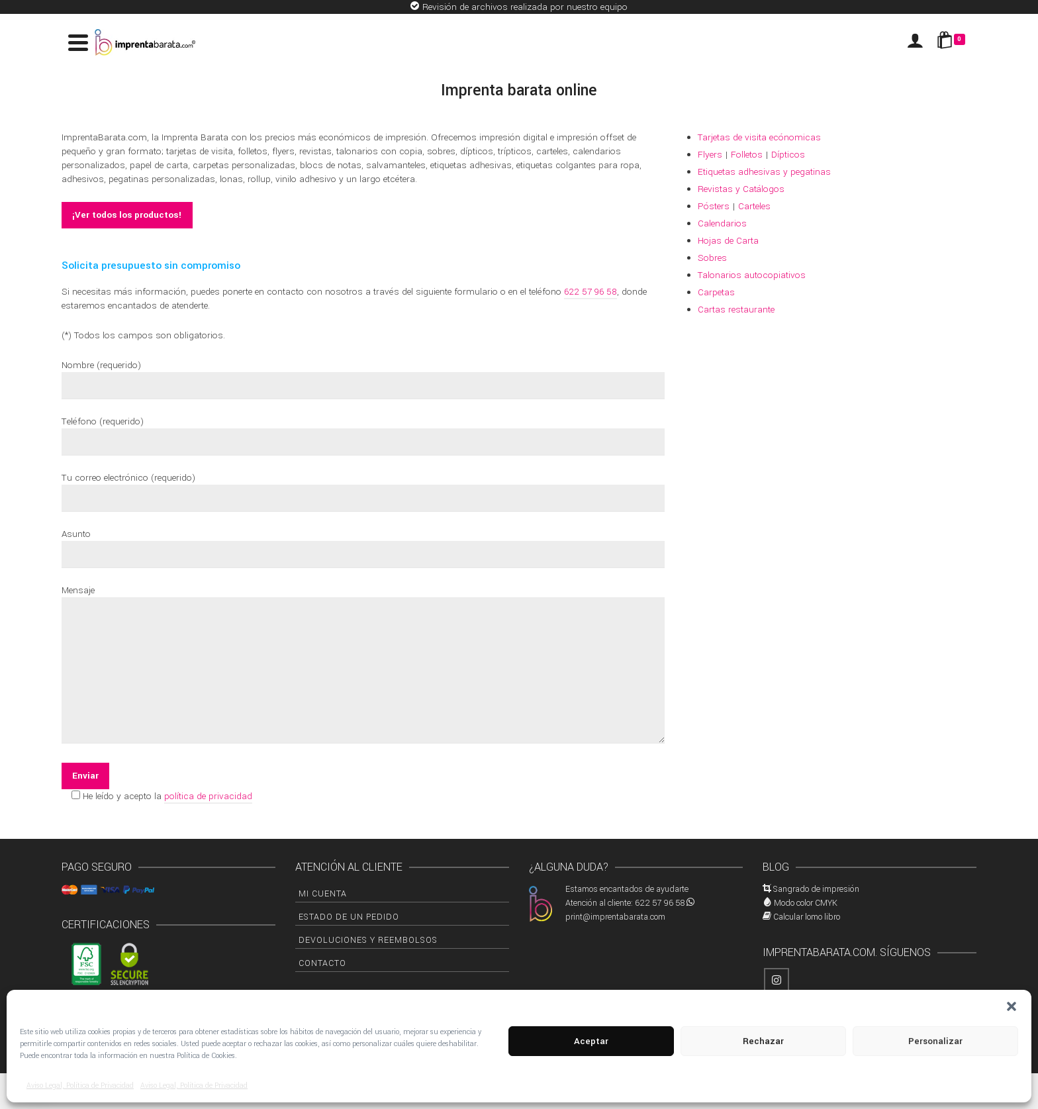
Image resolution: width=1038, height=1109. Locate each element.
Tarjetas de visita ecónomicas (759, 137)
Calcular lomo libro (806, 917)
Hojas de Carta (728, 240)
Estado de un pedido (349, 917)
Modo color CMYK (805, 903)
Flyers (710, 154)
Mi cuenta (323, 894)
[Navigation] (78, 42)
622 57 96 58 (590, 291)
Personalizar (935, 1041)
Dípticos (788, 154)
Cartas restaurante (736, 309)
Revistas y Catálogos (741, 189)
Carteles (754, 206)
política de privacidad (208, 796)
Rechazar (763, 1041)
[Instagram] (776, 980)
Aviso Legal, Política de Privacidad (80, 1085)
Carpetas (716, 292)
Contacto (322, 963)
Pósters (714, 206)
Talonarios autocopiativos (752, 275)
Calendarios (722, 223)
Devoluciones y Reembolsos (368, 940)
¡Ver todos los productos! (127, 215)
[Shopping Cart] (953, 42)
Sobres (712, 258)
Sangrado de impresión (816, 889)
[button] (1011, 1006)
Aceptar (591, 1041)
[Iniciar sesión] (915, 42)
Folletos (747, 154)
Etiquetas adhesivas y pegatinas (764, 172)
